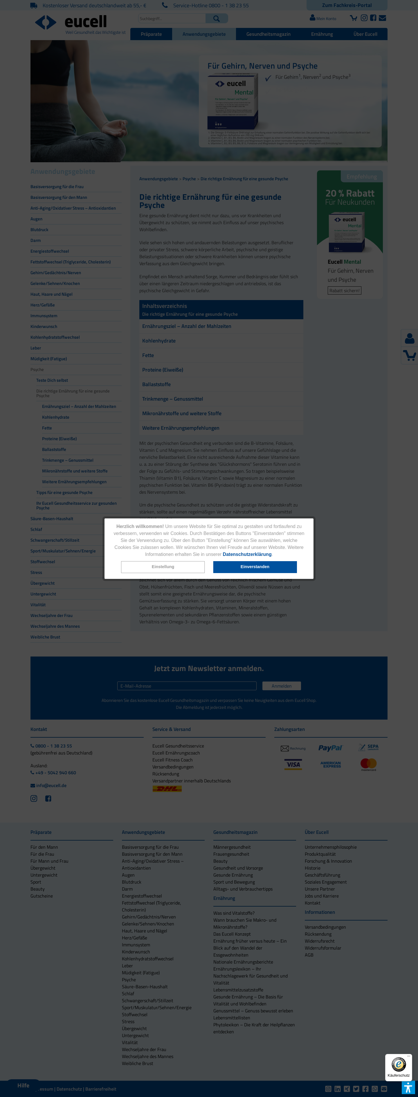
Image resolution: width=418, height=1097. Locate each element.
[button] (163, 567)
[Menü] (408, 1057)
